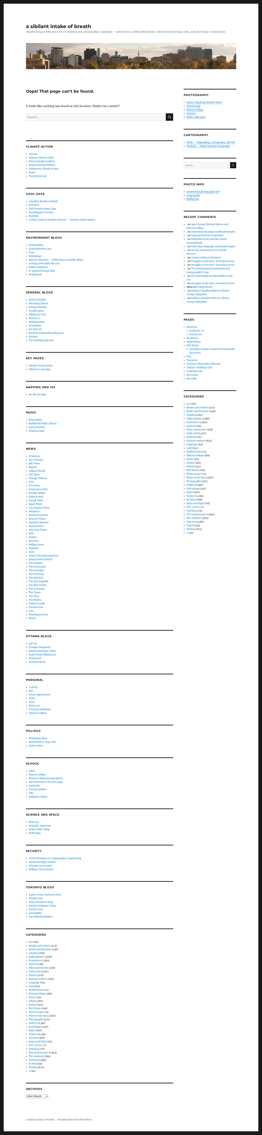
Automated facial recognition (207, 235)
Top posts (192, 360)
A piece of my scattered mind (45, 894)
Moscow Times (37, 518)
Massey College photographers (46, 778)
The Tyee (34, 596)
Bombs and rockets (39, 945)
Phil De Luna (36, 909)
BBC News (34, 463)
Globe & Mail (36, 496)
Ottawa (32, 1001)
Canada (33, 953)
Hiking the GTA (37, 314)
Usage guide (193, 195)
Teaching (34, 1048)
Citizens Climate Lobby (41, 157)
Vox (31, 610)
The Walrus (35, 599)
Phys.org (34, 822)
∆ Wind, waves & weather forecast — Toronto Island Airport (62, 219)
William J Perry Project (41, 869)
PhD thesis (35, 1008)
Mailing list (192, 199)
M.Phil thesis (36, 989)
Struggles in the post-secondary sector (213, 261)
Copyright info (194, 371)
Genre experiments (39, 694)
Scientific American (40, 825)
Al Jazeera (34, 456)
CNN (31, 481)
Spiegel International (40, 559)
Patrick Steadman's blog (42, 905)
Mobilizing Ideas (38, 738)
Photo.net (34, 705)
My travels (192, 374)
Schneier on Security (40, 865)
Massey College (37, 774)
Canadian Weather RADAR (43, 201)
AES (31, 690)
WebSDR (33, 216)
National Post (36, 526)
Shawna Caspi (36, 430)
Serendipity (35, 913)
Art (30, 942)
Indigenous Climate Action (43, 168)
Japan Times (36, 504)
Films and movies (38, 967)
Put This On (35, 329)
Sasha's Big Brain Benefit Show (204, 102)
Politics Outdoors (38, 267)
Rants (32, 1030)
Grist (31, 252)
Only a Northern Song (41, 902)
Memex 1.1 (34, 318)
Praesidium (35, 325)
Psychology (35, 1026)
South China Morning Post (43, 555)
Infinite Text (36, 898)
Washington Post (38, 614)
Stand (32, 172)
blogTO (33, 467)
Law (31, 986)
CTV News (34, 485)
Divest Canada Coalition (42, 161)
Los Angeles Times (39, 507)
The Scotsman (37, 588)
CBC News (34, 474)
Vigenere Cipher (38, 713)
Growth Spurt (36, 310)
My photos (192, 338)
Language (34, 982)
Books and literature (40, 949)
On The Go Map (37, 394)
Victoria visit (193, 106)
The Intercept (36, 574)
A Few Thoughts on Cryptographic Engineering (55, 858)
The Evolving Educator (41, 340)
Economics (35, 960)
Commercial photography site (203, 191)
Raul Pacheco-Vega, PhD (42, 742)
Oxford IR (34, 785)
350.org (33, 153)
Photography (36, 1019)
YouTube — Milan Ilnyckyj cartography (208, 146)
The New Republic (39, 581)
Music (32, 997)
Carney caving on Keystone (206, 257)
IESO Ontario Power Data (42, 208)
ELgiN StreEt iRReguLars (42, 654)
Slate (31, 551)
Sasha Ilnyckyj (37, 427)
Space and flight (38, 1041)
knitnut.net (35, 658)
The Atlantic (35, 563)
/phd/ (32, 770)
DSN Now (34, 205)
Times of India (37, 603)
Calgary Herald (37, 470)
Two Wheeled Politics (41, 916)
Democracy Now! (38, 489)
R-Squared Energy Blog (42, 270)
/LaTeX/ (33, 687)
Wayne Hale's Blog (39, 829)
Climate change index (41, 365)
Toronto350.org (37, 176)
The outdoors (36, 1056)
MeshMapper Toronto (41, 212)
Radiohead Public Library (42, 423)
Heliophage (35, 256)
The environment (38, 1052)
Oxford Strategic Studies (42, 862)
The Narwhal (36, 577)
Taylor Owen (36, 745)
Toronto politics (38, 789)
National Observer (39, 522)
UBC (31, 793)
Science (33, 1034)
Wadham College (38, 796)
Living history (205, 287)
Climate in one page (39, 369)
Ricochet (34, 540)
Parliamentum (37, 321)
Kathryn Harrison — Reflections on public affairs (56, 259)
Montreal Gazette (38, 515)
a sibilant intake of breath (58, 26)
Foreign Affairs (37, 493)
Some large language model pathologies (213, 231)
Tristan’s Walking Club (199, 367)
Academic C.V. (197, 330)
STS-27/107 (35, 1045)
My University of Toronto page (46, 782)
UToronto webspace (40, 709)
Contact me (195, 334)
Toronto (33, 1059)
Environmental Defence (42, 165)
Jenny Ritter (35, 419)
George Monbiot (38, 307)
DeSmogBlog (36, 245)
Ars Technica (36, 459)
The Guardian (36, 570)
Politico (33, 537)
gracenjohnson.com (40, 248)
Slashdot (34, 548)
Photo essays (36, 1012)
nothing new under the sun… (45, 263)
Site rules (191, 378)
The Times (35, 592)
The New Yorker (38, 585)
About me (191, 327)
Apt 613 (33, 643)
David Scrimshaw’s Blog (42, 650)
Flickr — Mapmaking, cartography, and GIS (210, 142)
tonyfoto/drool (37, 662)
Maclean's (34, 511)
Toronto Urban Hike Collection (203, 363)
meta (31, 702)
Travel (32, 1063)
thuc (189, 356)
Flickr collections (196, 117)
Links (32, 698)
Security (33, 1037)
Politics (33, 1023)
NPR (31, 533)
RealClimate (35, 274)
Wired (32, 618)
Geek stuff (34, 971)
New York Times (38, 529)
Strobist (33, 336)
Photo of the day (38, 1015)
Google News (36, 500)
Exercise (33, 964)
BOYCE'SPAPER (37, 299)
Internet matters (38, 978)
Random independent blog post (46, 332)
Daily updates (36, 956)
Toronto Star (36, 607)
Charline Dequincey (39, 647)
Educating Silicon (38, 303)
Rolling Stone (36, 544)
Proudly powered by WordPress (74, 1119)
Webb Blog (35, 833)
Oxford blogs (193, 341)
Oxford (32, 1004)
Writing (33, 1067)
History (33, 975)
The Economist (37, 566)
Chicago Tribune (38, 478)
